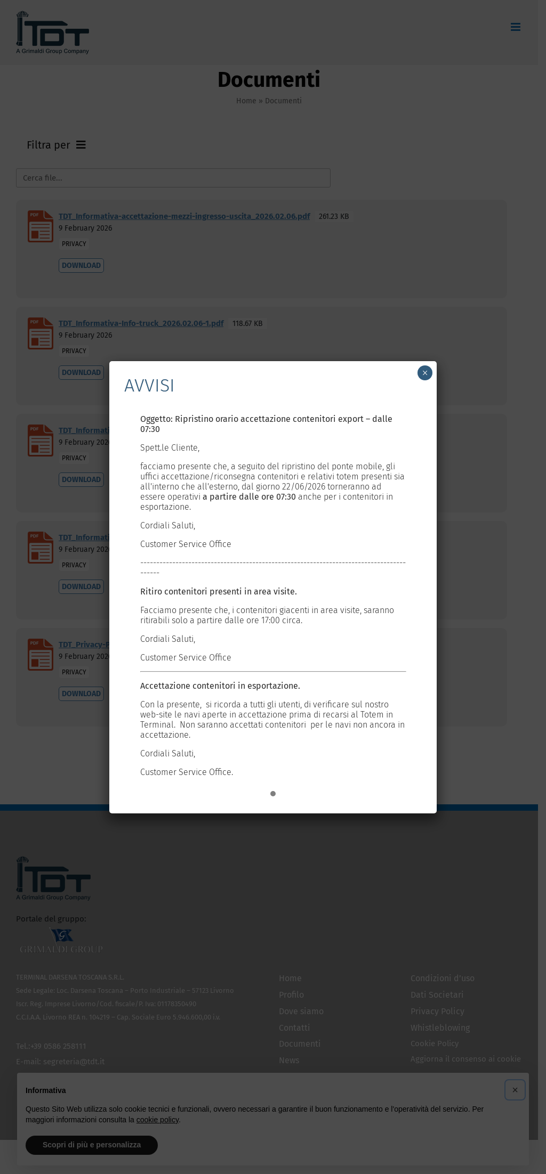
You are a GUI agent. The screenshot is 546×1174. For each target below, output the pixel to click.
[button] (273, 794)
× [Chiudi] (425, 373)
